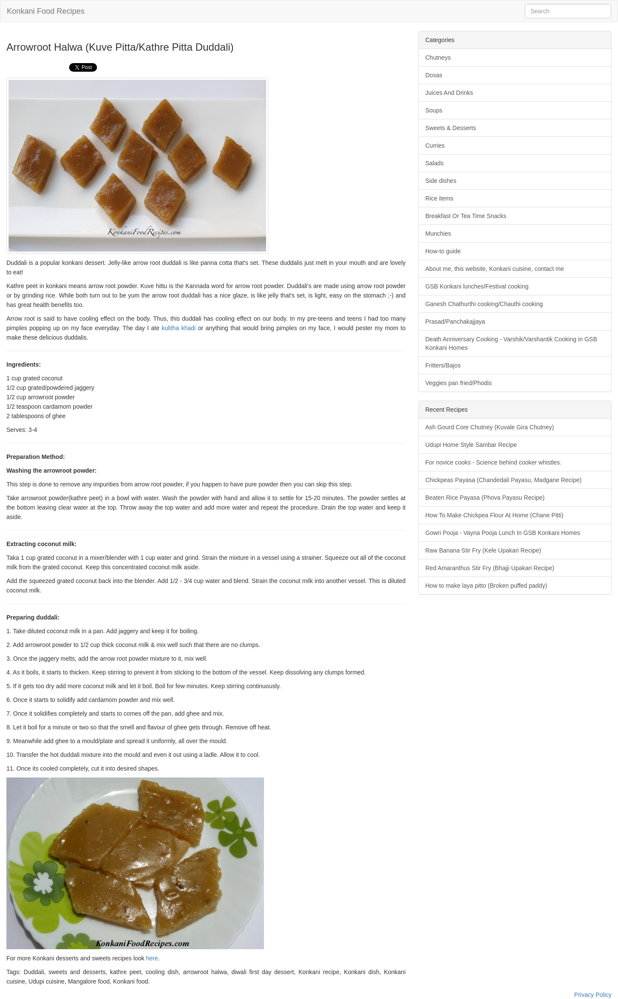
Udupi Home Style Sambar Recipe (471, 444)
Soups (433, 110)
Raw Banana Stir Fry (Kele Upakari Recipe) (483, 550)
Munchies (438, 233)
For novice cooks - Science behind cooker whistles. (493, 462)
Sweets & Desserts (450, 127)
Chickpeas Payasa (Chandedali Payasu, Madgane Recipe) (503, 480)
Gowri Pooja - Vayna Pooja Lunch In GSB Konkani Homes (502, 532)
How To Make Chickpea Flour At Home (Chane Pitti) (494, 515)
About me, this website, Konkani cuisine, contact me (494, 268)
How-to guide (443, 251)
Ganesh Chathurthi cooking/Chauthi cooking (484, 304)
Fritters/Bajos (442, 365)
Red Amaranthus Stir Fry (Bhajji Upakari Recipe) (489, 568)
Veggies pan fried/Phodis (458, 383)
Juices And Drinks (449, 92)
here (152, 958)
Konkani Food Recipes (46, 11)
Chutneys (438, 57)
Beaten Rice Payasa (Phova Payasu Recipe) (485, 497)
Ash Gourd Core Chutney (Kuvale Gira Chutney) (489, 427)
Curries (435, 145)
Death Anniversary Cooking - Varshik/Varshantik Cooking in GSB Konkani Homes (511, 343)
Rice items (439, 198)
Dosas (433, 75)
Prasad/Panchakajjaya (455, 321)
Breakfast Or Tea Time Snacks (465, 216)
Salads (434, 163)
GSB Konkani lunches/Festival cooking (476, 286)
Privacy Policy (593, 994)
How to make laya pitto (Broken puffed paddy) (486, 585)
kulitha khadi (179, 328)
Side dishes (440, 180)
